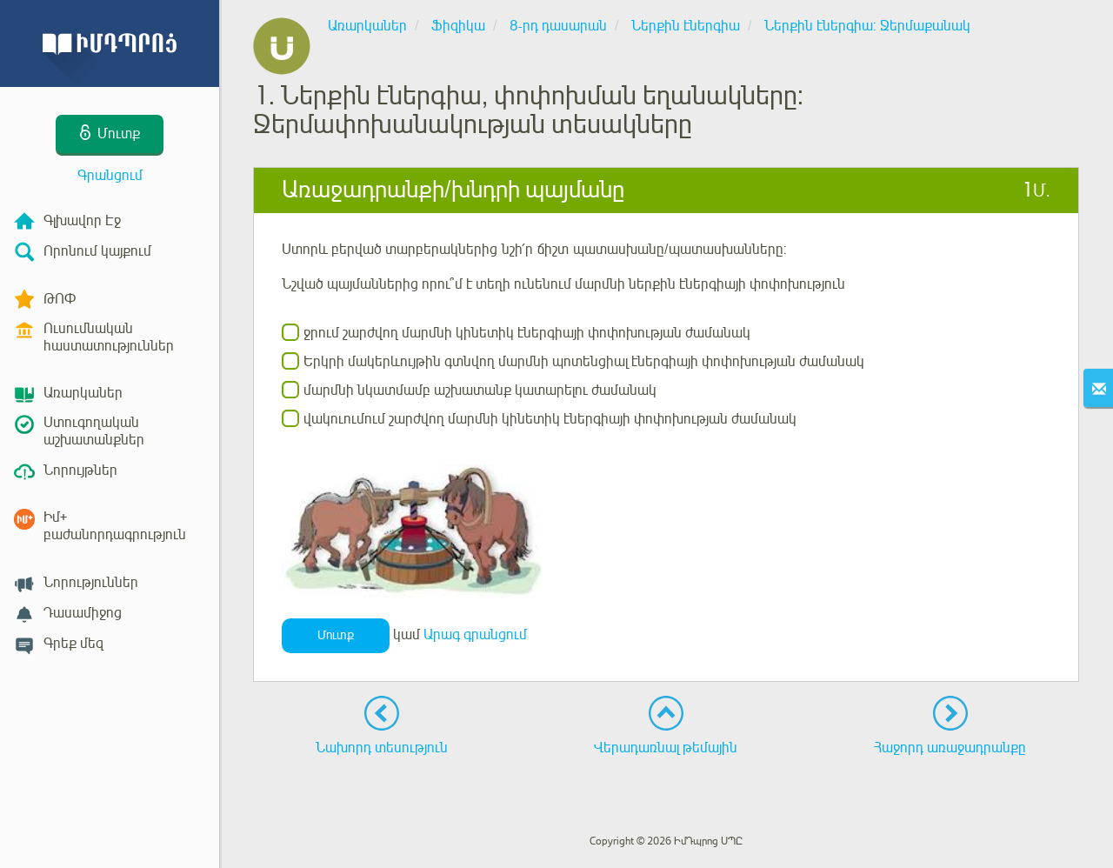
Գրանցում (110, 175)
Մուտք (335, 635)
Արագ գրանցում (475, 635)
